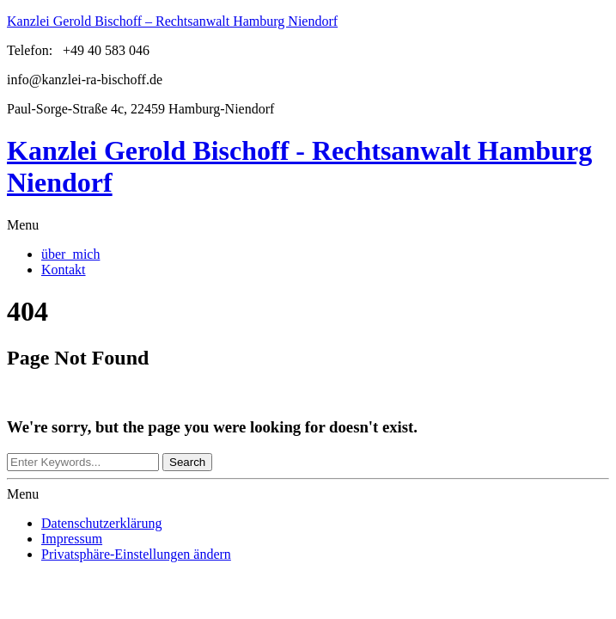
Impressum (71, 538)
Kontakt (63, 269)
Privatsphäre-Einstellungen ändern (136, 554)
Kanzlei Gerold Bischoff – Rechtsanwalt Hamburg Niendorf (172, 21)
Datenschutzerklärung (101, 523)
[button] (308, 225)
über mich (70, 254)
